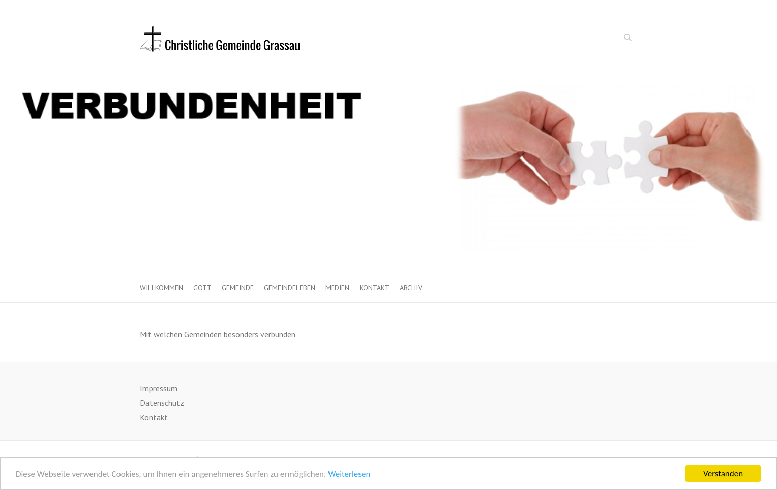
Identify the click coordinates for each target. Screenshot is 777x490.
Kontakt (375, 287)
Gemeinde (238, 287)
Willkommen (161, 287)
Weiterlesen (349, 475)
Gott (202, 287)
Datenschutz (162, 403)
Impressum (158, 388)
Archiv (411, 287)
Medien (337, 287)
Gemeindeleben (289, 287)
